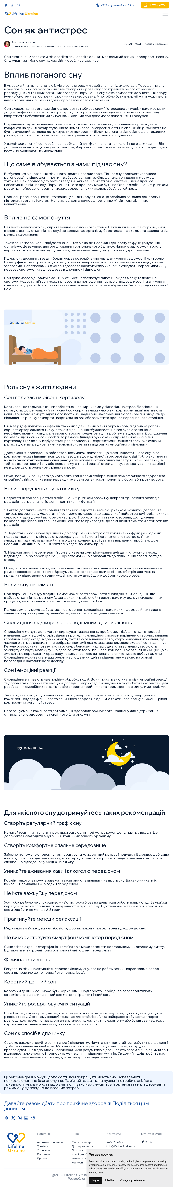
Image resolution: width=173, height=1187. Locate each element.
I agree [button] (95, 1180)
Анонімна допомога (50, 1142)
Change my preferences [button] (132, 1180)
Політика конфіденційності (83, 1152)
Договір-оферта (82, 1146)
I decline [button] (109, 1180)
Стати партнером (83, 1142)
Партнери (43, 1154)
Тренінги (42, 1146)
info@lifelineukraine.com (121, 1146)
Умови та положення (85, 1158)
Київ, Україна (114, 1142)
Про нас (42, 1158)
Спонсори (43, 1150)
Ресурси (77, 1162)
